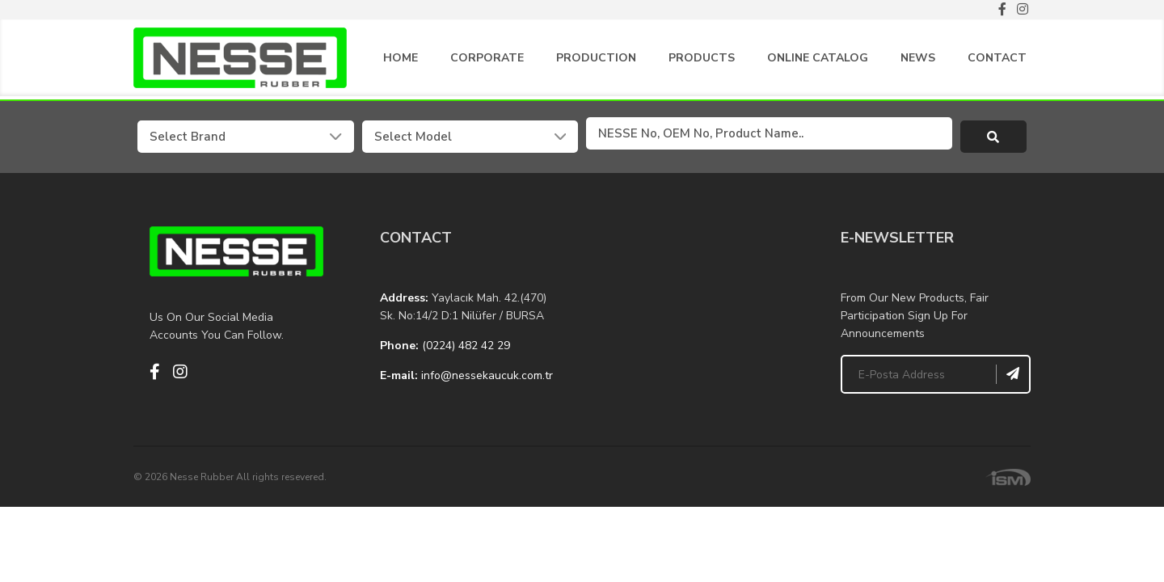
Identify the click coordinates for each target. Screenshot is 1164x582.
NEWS (917, 61)
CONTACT (997, 61)
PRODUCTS (701, 61)
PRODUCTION (596, 61)
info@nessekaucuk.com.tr (487, 371)
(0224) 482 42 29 (466, 341)
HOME (400, 61)
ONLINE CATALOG (817, 61)
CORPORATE (487, 61)
